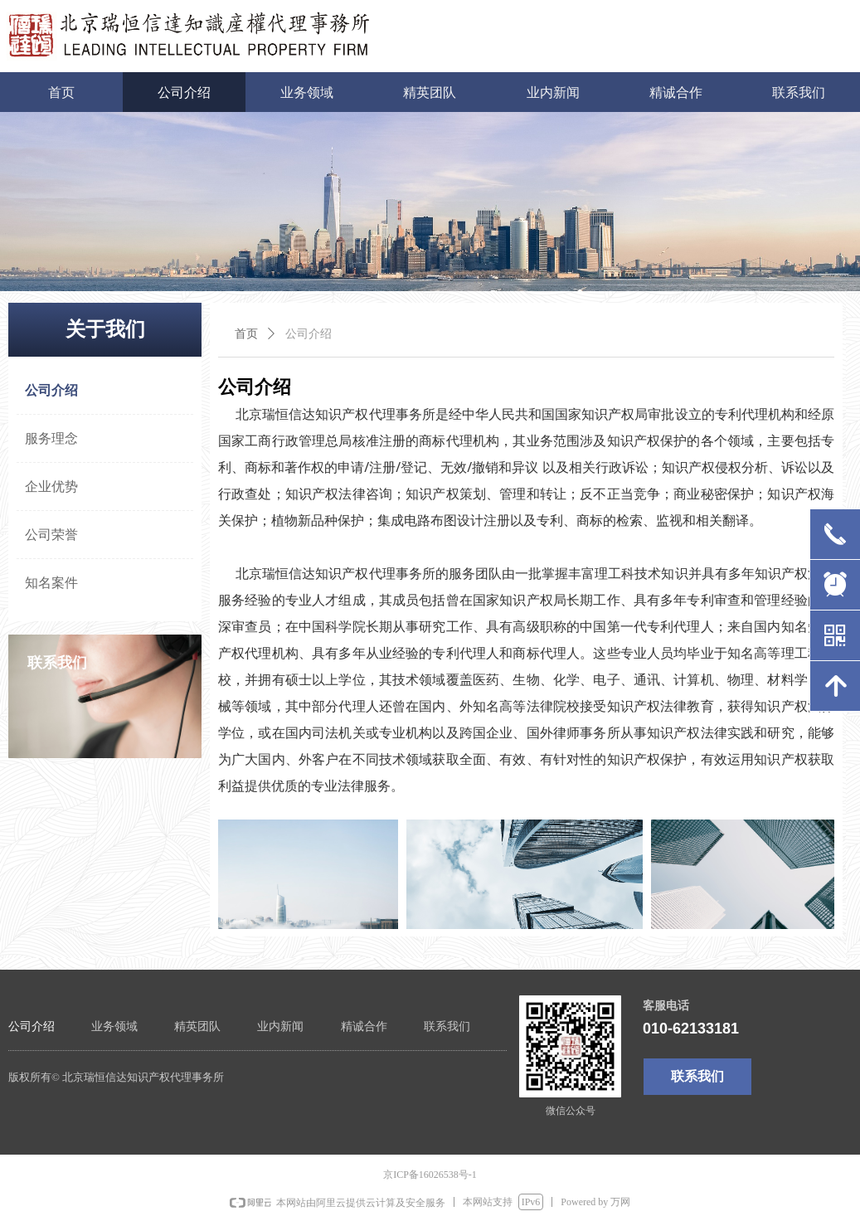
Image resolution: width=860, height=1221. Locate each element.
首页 (246, 334)
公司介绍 (308, 334)
